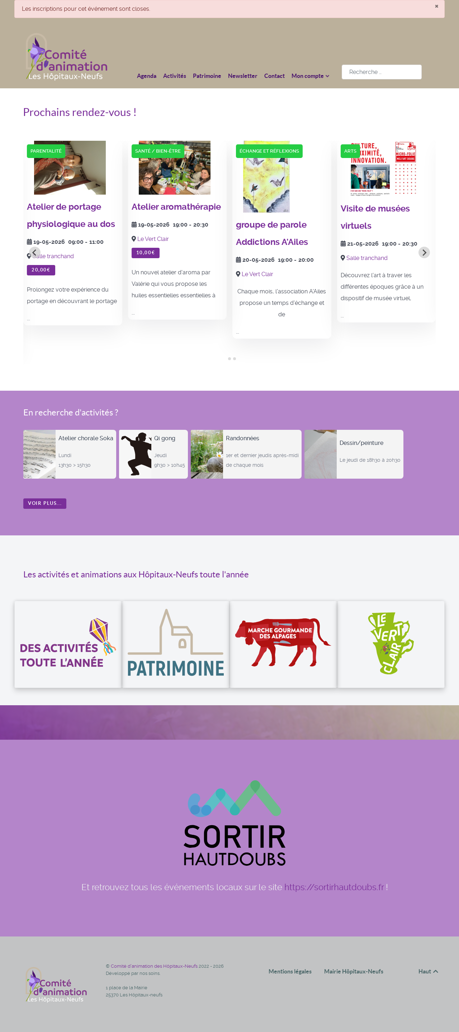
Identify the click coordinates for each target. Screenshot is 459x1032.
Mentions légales (290, 971)
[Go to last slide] (35, 252)
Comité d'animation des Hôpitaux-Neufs (155, 966)
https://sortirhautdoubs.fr (334, 887)
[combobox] (382, 72)
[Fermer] (436, 5)
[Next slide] (424, 252)
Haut (428, 971)
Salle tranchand (53, 256)
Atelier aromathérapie (176, 207)
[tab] (224, 359)
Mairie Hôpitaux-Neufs (353, 971)
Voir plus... (45, 503)
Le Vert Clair (153, 239)
